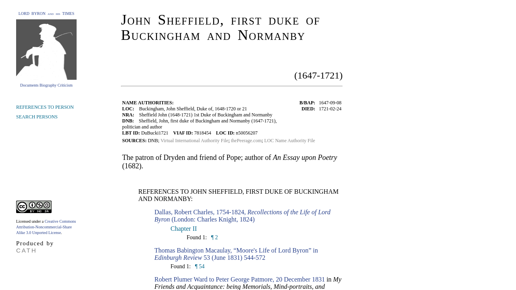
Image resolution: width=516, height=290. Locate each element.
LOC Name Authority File (289, 140)
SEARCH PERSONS (37, 117)
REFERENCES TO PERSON (45, 107)
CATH (26, 250)
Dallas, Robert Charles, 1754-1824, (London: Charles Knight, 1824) (242, 216)
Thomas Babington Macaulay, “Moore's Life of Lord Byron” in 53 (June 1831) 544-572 (236, 254)
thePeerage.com (246, 140)
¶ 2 (214, 237)
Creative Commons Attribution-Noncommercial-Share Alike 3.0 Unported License (46, 227)
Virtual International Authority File (194, 140)
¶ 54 (199, 266)
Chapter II (184, 228)
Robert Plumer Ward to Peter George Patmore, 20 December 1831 (239, 279)
